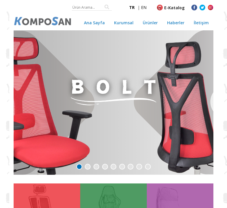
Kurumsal (123, 22)
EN (144, 7)
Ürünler (150, 22)
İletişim (201, 22)
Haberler (175, 22)
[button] (79, 167)
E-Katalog (174, 7)
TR (132, 7)
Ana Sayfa (94, 22)
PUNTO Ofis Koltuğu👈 (61, 187)
